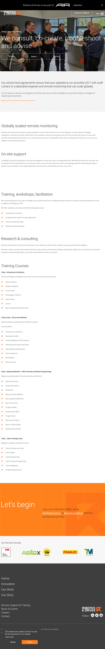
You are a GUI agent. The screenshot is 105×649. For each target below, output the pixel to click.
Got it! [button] (30, 642)
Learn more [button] (9, 637)
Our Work (8, 596)
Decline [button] (13, 642)
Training (57, 56)
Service (11, 56)
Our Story (8, 601)
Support (34, 56)
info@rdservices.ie (52, 519)
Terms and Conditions (53, 636)
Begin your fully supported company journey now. (20, 100)
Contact (6, 622)
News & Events (10, 615)
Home (5, 585)
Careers (6, 619)
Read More (78, 5)
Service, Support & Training (17, 611)
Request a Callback (82, 14)
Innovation (8, 590)
